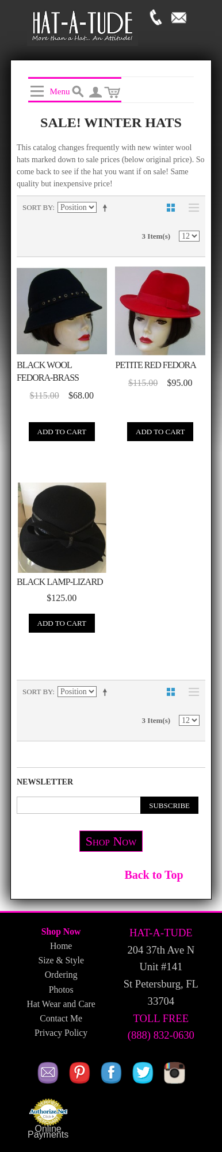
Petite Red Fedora (155, 365)
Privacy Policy (61, 1033)
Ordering (61, 974)
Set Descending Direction (107, 207)
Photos (61, 989)
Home (61, 946)
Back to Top (153, 874)
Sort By (37, 207)
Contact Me (61, 1018)
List (191, 207)
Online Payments (48, 1132)
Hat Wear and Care (60, 1004)
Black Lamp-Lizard (60, 582)
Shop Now (111, 841)
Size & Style (60, 960)
